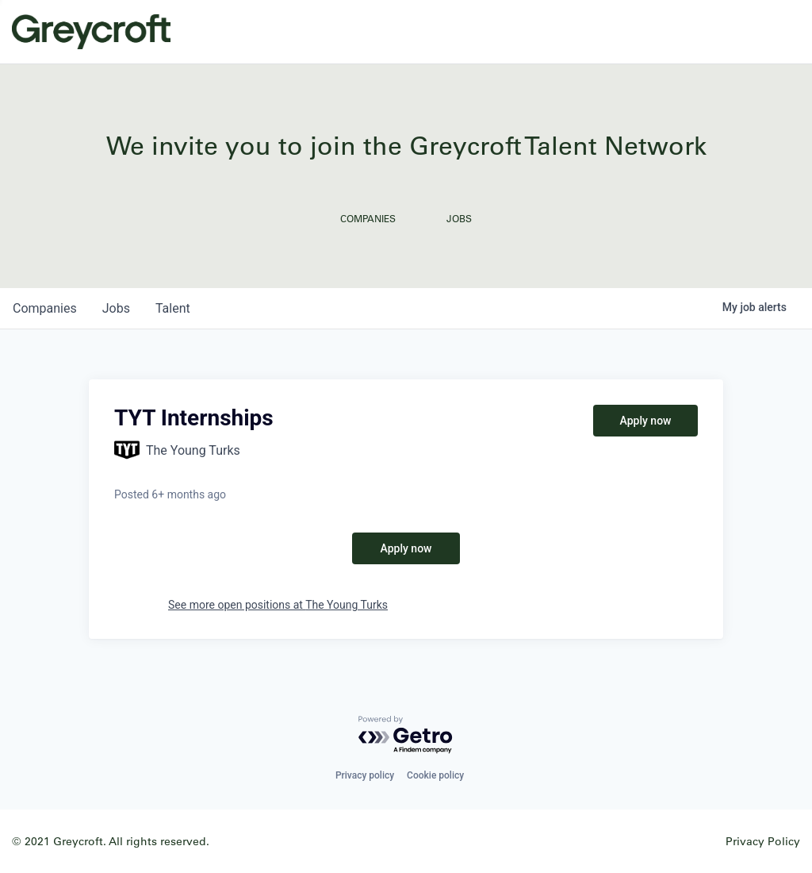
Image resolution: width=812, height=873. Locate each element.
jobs (116, 308)
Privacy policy (364, 775)
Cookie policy (435, 775)
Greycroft (91, 31)
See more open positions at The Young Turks (278, 604)
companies (45, 308)
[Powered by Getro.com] (406, 735)
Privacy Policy (763, 840)
